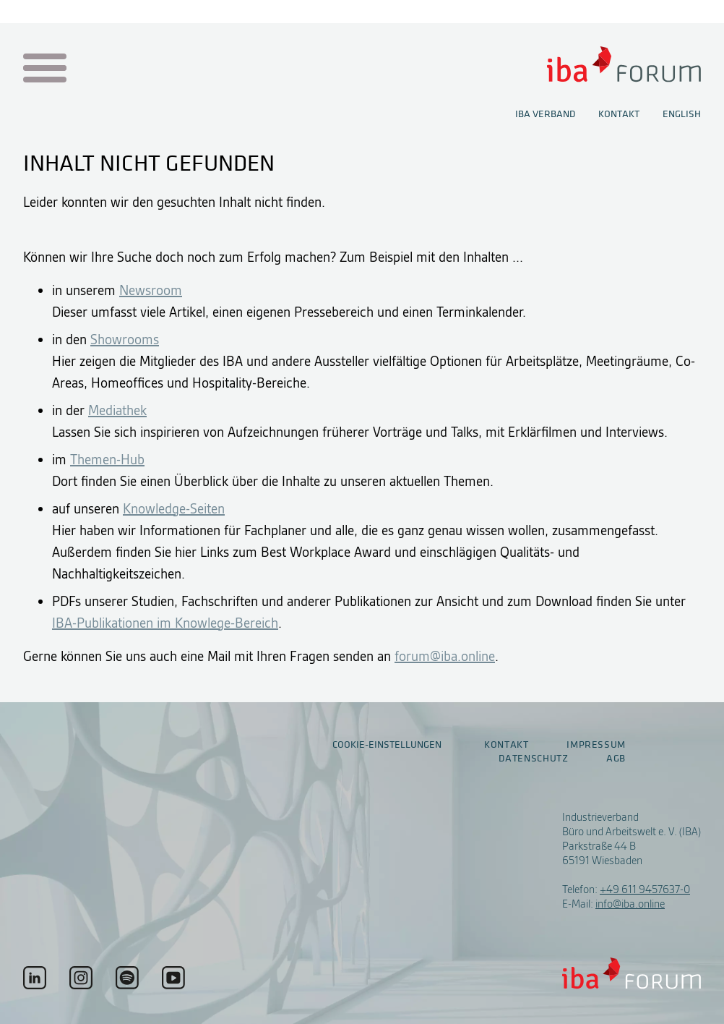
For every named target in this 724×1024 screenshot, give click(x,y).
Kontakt (618, 114)
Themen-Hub (107, 459)
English (682, 114)
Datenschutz (533, 759)
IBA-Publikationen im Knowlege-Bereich (165, 623)
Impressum (596, 745)
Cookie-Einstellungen (386, 744)
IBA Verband (545, 114)
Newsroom (150, 290)
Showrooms (124, 339)
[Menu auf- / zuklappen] (42, 69)
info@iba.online (630, 903)
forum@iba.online (445, 656)
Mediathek (117, 410)
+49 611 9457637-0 (645, 889)
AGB (616, 759)
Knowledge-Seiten (174, 508)
